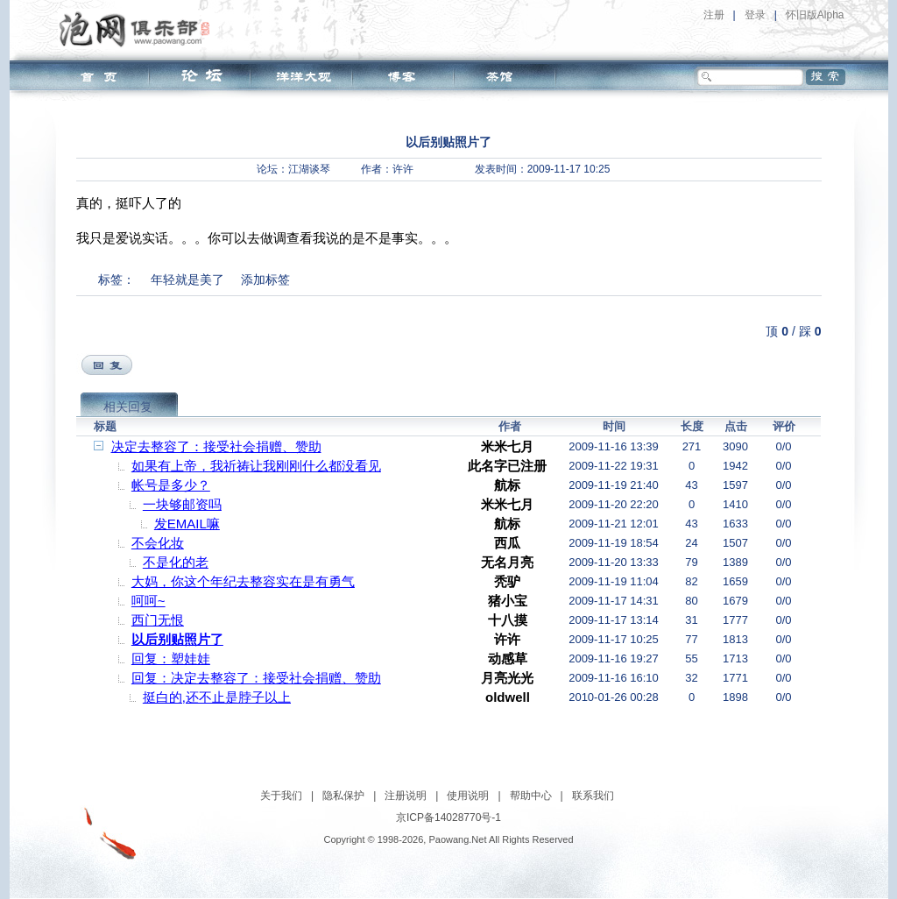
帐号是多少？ (170, 485)
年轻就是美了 (187, 280)
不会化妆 (157, 542)
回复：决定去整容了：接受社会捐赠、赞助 (256, 677)
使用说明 (468, 795)
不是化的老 (175, 562)
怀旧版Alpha (815, 15)
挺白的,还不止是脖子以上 (217, 697)
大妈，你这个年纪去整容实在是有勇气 (243, 581)
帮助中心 (531, 795)
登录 (755, 15)
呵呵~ (148, 600)
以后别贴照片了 (177, 639)
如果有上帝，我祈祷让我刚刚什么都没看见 (256, 465)
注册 (713, 15)
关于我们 (281, 795)
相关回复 (127, 407)
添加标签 (265, 280)
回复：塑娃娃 (170, 658)
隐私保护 (343, 795)
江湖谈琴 (309, 169)
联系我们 (593, 795)
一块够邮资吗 (182, 504)
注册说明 (406, 795)
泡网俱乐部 (139, 29)
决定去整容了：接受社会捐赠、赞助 (216, 446)
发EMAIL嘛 (187, 523)
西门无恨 (157, 619)
